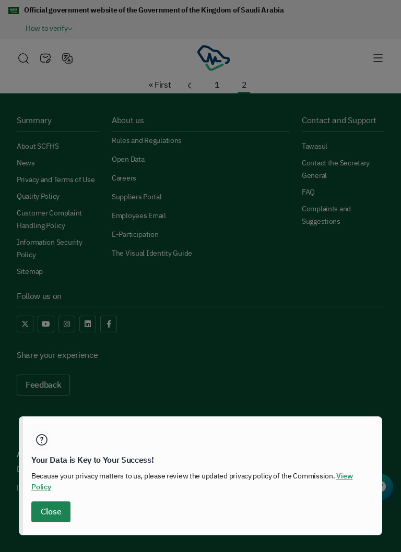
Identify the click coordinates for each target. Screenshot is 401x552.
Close (51, 512)
